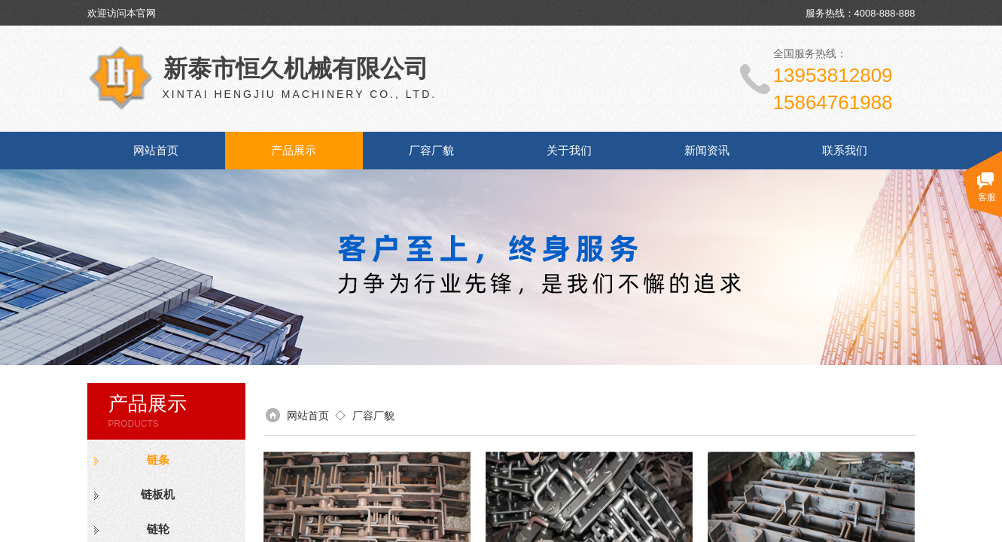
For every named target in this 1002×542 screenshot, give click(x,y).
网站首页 (155, 151)
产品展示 (293, 151)
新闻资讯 (706, 151)
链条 (158, 460)
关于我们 (569, 151)
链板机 (158, 495)
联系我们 (844, 151)
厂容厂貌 (431, 151)
